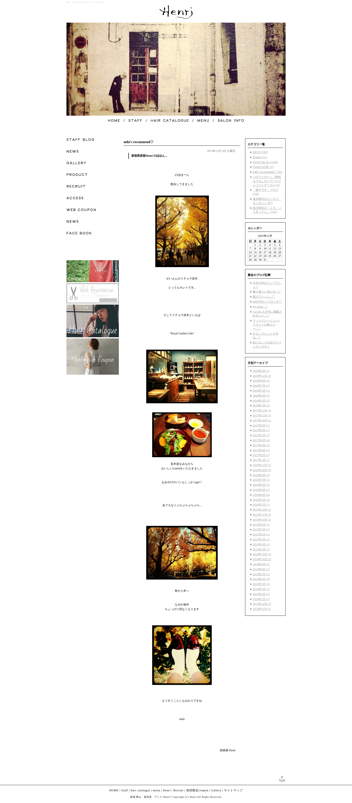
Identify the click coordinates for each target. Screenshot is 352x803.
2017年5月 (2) (261, 445)
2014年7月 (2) (261, 574)
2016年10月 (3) (262, 470)
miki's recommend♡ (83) (267, 172)
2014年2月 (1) (261, 594)
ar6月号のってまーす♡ (267, 301)
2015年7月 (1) (261, 529)
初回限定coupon (197, 790)
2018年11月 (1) (262, 376)
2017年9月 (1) (261, 425)
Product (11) (260, 157)
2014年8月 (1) (261, 569)
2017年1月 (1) (261, 460)
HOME (114, 790)
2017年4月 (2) (261, 450)
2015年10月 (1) (262, 519)
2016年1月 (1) (261, 504)
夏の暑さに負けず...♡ (267, 291)
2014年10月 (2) (262, 559)
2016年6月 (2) (261, 485)
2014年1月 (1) (261, 599)
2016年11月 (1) (262, 465)
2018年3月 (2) (261, 400)
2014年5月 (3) (261, 584)
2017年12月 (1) (262, 410)
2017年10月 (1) (262, 420)
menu (156, 790)
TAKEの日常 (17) (263, 167)
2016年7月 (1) (261, 480)
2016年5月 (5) (261, 490)
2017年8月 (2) (261, 430)
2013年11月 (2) (262, 609)
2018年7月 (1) (261, 385)
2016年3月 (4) (261, 500)
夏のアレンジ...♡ (264, 296)
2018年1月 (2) (261, 405)
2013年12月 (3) (262, 604)
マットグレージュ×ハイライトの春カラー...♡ (266, 324)
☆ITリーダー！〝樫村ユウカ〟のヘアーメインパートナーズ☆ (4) (267, 181)
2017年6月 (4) (261, 440)
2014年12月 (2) (262, 554)
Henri (167, 790)
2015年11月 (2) (262, 514)
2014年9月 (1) (261, 564)
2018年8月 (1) (261, 380)
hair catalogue (140, 790)
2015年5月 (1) (261, 539)
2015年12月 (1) (262, 509)
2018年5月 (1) (261, 390)
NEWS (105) (260, 152)
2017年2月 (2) (261, 455)
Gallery (216, 790)
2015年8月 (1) (261, 524)
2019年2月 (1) (261, 371)
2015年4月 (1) (261, 544)
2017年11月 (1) (262, 415)
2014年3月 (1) (261, 589)
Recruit (178, 790)
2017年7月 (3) (261, 435)
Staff (124, 790)
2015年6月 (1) (261, 534)
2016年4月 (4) (261, 495)
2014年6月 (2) (261, 579)
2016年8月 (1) (261, 475)
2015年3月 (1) (261, 549)
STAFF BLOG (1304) (265, 162)
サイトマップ (233, 790)
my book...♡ (260, 306)
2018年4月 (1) (261, 395)
